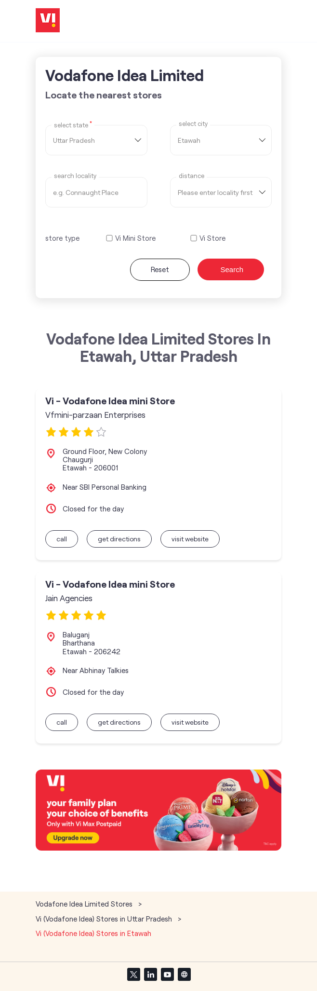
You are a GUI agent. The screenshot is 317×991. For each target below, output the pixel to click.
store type (62, 238)
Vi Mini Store (135, 238)
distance (191, 175)
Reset (160, 269)
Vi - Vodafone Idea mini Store (110, 400)
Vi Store (212, 238)
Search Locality (75, 175)
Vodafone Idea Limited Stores (85, 903)
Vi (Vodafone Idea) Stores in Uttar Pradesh (104, 918)
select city (193, 123)
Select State (73, 124)
